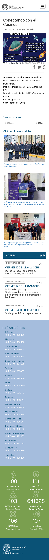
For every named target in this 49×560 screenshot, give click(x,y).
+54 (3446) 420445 (15, 385)
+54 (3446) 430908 (15, 349)
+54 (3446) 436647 (15, 422)
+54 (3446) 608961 (14, 414)
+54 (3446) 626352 (14, 371)
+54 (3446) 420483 (15, 356)
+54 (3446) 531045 (14, 393)
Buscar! (40, 122)
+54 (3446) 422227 (14, 400)
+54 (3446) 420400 (15, 335)
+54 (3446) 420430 (15, 378)
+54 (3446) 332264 (14, 443)
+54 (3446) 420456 (15, 458)
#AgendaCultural (33, 63)
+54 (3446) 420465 (15, 342)
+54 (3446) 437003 (15, 364)
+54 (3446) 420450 (15, 450)
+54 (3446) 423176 (14, 429)
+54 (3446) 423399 (14, 436)
